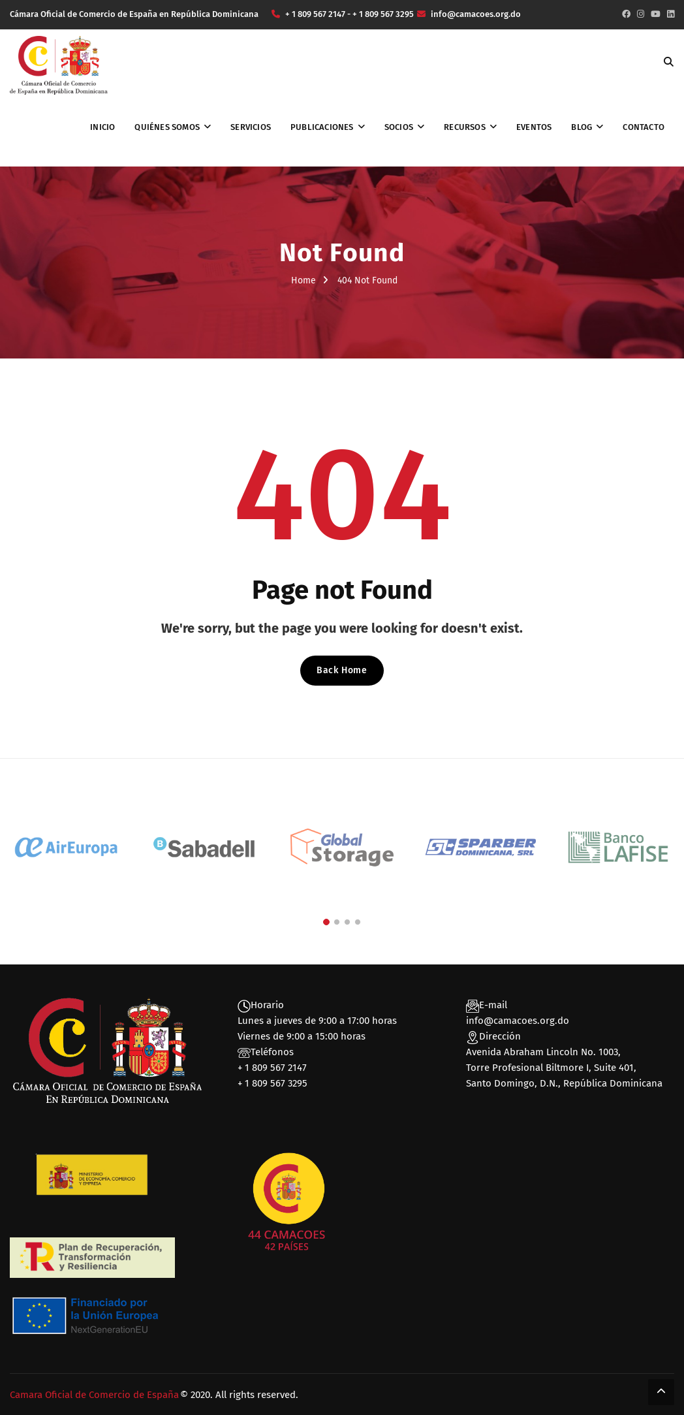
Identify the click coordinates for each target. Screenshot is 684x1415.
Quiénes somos (167, 127)
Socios (398, 127)
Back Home (342, 670)
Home (303, 280)
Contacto (643, 127)
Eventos (534, 127)
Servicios (250, 127)
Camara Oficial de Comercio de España (94, 1395)
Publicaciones (322, 127)
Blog (581, 127)
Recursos (465, 127)
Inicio (102, 127)
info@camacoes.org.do (517, 1020)
